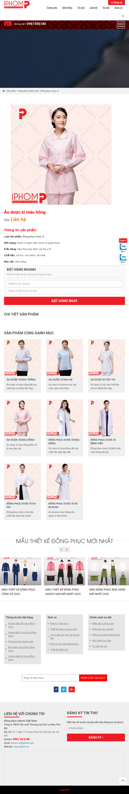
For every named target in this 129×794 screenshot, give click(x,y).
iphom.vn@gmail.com (22, 743)
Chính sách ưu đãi (100, 617)
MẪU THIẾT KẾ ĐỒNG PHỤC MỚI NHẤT (64, 540)
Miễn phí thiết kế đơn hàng (106, 635)
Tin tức (81, 7)
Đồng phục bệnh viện (28, 91)
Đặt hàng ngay (65, 301)
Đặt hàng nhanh (21, 270)
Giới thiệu (67, 7)
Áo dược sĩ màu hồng (20, 439)
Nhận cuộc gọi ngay (93, 678)
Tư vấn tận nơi (99, 646)
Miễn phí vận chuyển (103, 629)
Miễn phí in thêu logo (103, 623)
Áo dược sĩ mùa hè (61, 379)
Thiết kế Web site (59, 649)
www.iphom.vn (21, 746)
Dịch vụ (118, 7)
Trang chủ (52, 7)
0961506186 (36, 24)
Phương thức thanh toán (21, 641)
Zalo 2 (123, 262)
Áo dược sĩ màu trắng (21, 379)
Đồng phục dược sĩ (49, 91)
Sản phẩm (11, 91)
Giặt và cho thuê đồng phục (64, 644)
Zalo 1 (123, 251)
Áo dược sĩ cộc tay (103, 379)
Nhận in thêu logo (59, 623)
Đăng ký (118, 2)
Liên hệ (94, 7)
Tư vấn (106, 7)
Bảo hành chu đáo (101, 640)
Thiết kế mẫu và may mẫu (63, 629)
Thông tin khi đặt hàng (19, 617)
